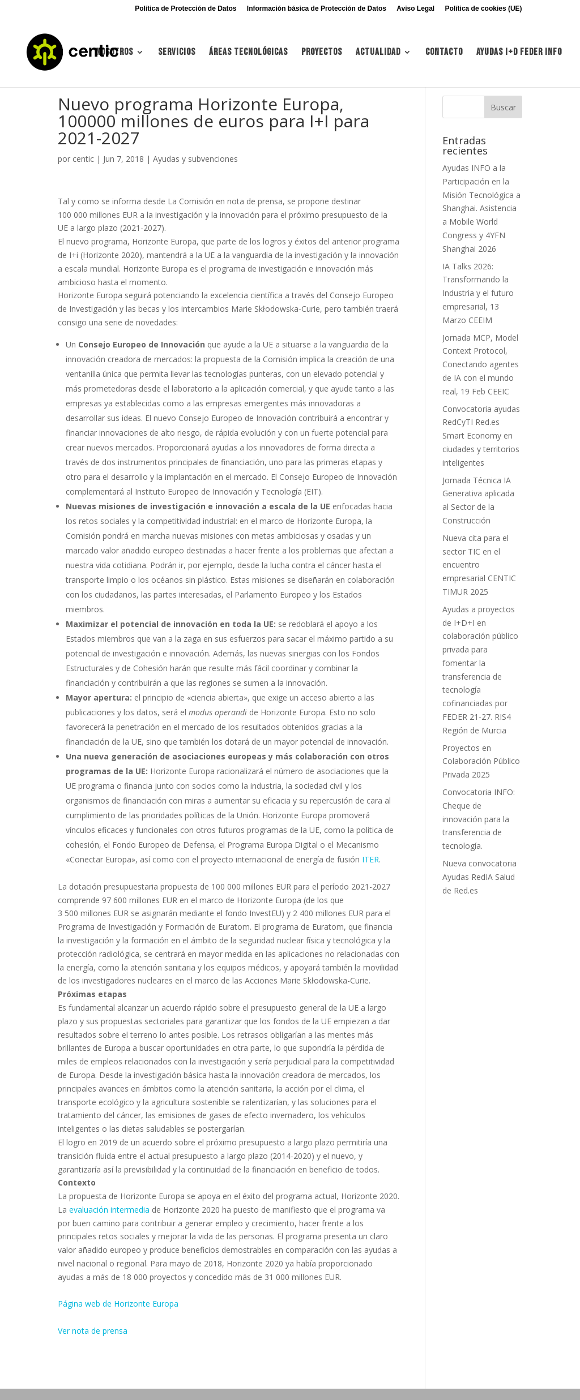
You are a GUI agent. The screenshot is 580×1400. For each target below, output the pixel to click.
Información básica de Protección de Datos (316, 8)
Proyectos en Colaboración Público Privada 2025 (481, 761)
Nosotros (114, 53)
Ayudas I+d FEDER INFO (519, 53)
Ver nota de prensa (92, 1330)
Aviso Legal (415, 8)
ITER (370, 859)
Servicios (176, 53)
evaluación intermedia (109, 1209)
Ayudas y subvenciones (195, 158)
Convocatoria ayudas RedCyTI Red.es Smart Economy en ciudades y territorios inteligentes (481, 435)
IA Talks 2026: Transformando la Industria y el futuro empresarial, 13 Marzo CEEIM (478, 293)
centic (83, 158)
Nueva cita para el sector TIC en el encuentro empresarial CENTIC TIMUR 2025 (479, 564)
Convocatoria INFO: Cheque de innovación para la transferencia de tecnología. (478, 819)
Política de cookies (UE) (483, 8)
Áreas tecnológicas (248, 53)
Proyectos (321, 53)
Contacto (444, 53)
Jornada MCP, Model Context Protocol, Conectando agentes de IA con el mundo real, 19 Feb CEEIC (480, 364)
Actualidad (378, 53)
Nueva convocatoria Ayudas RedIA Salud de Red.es (479, 877)
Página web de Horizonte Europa (118, 1303)
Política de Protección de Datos (185, 8)
